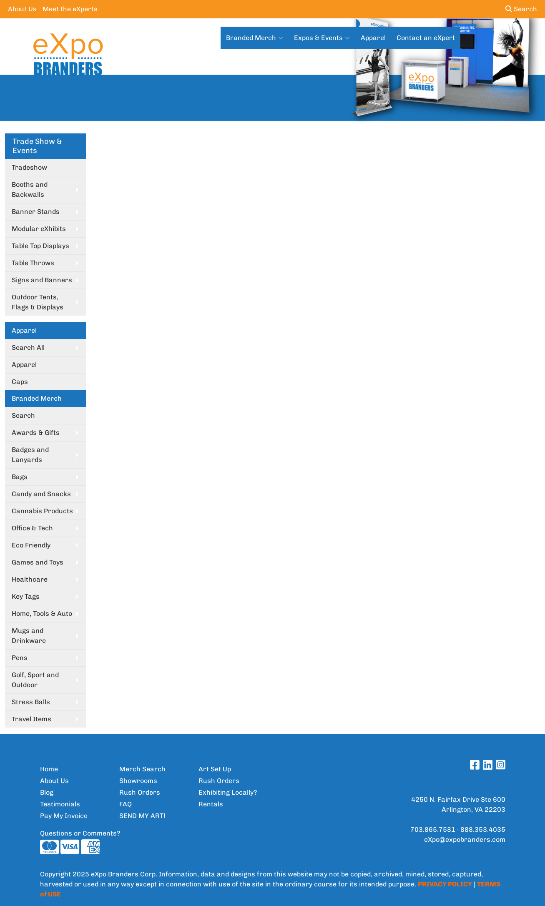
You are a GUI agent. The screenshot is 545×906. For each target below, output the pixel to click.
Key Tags (26, 596)
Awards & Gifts (36, 433)
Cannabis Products (42, 511)
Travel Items (31, 719)
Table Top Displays (40, 246)
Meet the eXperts (70, 9)
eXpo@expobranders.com (464, 839)
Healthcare (30, 579)
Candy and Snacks (41, 494)
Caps (20, 382)
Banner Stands (36, 212)
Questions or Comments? (80, 833)
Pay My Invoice (64, 816)
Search (521, 9)
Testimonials (60, 804)
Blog (46, 792)
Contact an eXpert (426, 38)
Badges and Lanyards (30, 455)
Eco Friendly (31, 545)
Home (49, 769)
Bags (20, 477)
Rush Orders (139, 792)
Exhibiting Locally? (227, 792)
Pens (20, 658)
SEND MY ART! (142, 816)
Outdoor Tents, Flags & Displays (37, 302)
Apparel (373, 38)
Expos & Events (322, 38)
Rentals (210, 804)
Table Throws (33, 263)
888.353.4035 (482, 829)
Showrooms (138, 781)
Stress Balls (31, 702)
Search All (28, 347)
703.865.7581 (432, 829)
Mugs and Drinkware (29, 636)
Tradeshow (29, 167)
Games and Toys (37, 562)
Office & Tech (32, 528)
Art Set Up (214, 769)
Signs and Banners (42, 280)
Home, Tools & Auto (42, 613)
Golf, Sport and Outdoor (35, 680)
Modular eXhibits (39, 229)
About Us (22, 9)
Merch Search (142, 769)
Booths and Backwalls (30, 189)
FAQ (125, 804)
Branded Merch (254, 38)
